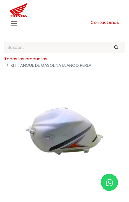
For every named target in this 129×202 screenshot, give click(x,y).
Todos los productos (25, 59)
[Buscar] (116, 47)
